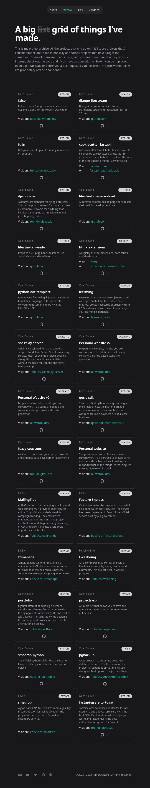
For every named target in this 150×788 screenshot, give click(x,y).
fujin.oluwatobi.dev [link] (43, 170)
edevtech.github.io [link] (42, 677)
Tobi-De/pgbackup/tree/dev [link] (109, 677)
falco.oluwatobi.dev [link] (43, 119)
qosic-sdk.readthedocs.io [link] (107, 423)
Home (53, 9)
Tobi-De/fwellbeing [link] (103, 579)
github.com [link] (98, 119)
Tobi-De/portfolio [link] (41, 629)
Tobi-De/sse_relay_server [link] (46, 372)
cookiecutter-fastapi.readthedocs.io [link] (105, 168)
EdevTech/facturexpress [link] (107, 536)
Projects (67, 9)
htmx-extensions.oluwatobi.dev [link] (108, 264)
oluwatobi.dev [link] (100, 372)
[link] (41, 126)
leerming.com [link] (100, 317)
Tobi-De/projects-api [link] (104, 629)
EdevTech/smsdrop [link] (42, 732)
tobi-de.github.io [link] (41, 221)
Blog (80, 9)
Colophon (94, 9)
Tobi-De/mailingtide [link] (43, 536)
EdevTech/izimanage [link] (43, 579)
